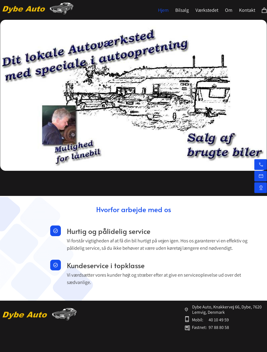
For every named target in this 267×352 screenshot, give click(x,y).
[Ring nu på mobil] (260, 164)
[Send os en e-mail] (260, 176)
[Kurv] (264, 10)
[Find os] (260, 187)
